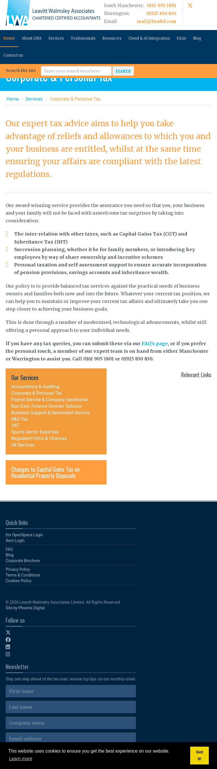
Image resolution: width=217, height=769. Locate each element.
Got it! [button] (199, 755)
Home (9, 38)
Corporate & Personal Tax (36, 393)
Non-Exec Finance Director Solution (46, 406)
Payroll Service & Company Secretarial (49, 399)
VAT (15, 425)
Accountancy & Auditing (35, 386)
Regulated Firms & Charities (39, 438)
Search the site (21, 70)
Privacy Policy (18, 569)
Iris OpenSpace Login (24, 535)
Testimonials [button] (83, 38)
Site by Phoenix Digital (25, 608)
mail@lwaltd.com (156, 21)
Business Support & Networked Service (50, 412)
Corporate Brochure (23, 560)
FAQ (9, 549)
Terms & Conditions (23, 575)
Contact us (13, 55)
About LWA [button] (32, 38)
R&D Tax (19, 419)
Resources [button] (111, 38)
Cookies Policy (18, 580)
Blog (197, 38)
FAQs (181, 38)
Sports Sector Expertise (34, 432)
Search (123, 71)
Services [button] (56, 38)
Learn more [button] (20, 758)
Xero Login (15, 540)
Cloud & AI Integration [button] (149, 38)
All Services (23, 445)
